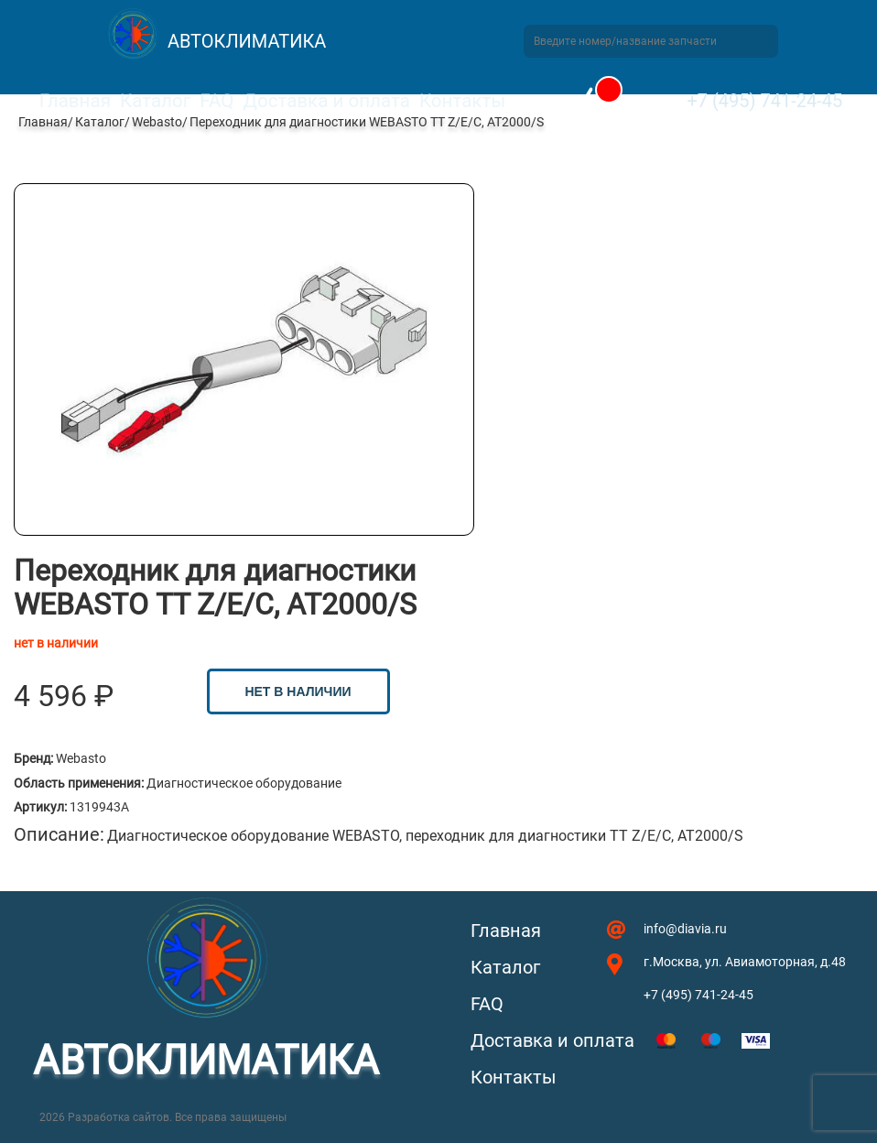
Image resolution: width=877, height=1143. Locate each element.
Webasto (157, 121)
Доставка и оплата (326, 101)
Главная (75, 101)
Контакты (462, 101)
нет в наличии (297, 691)
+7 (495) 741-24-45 (764, 101)
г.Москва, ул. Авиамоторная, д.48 (745, 961)
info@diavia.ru (685, 928)
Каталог (155, 101)
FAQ (216, 101)
